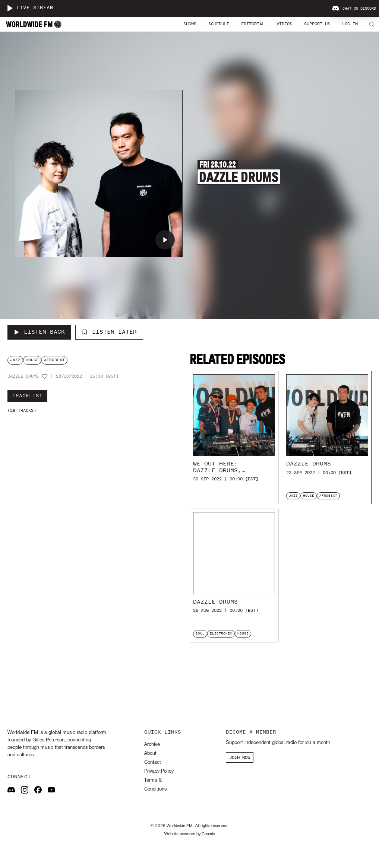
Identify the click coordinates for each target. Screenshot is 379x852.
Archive (152, 745)
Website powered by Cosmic (189, 834)
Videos (284, 23)
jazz (15, 359)
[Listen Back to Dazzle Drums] (39, 332)
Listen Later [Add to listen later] (109, 331)
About (150, 753)
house (32, 359)
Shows (189, 23)
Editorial (253, 23)
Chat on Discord (354, 8)
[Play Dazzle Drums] (165, 239)
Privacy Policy (159, 771)
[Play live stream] (9, 8)
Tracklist (27, 396)
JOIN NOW (239, 757)
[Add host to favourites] (45, 376)
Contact (152, 762)
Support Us (317, 23)
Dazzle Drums (23, 376)
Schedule (218, 23)
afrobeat (54, 359)
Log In (350, 23)
